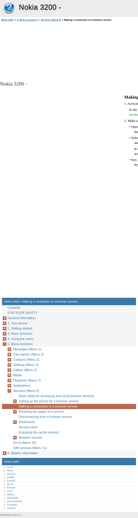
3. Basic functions (20, 333)
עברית (10, 491)
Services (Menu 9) (51, 20)
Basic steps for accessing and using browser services (56, 396)
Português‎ (12, 504)
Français (11, 487)
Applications (21, 385)
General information (22, 318)
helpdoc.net (16, 515)
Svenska (11, 508)
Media (17, 375)
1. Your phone (17, 323)
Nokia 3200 (9, 8)
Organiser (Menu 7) (27, 380)
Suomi (10, 484)
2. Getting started (20, 328)
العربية (10, 467)
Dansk (10, 470)
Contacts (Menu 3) (26, 359)
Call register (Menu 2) (28, 354)
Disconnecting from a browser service (45, 416)
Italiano (10, 494)
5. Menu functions (27, 20)
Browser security (30, 437)
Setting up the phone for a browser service (49, 401)
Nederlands (12, 498)
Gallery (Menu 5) (25, 370)
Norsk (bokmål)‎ (14, 501)
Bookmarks (27, 422)
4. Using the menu (20, 339)
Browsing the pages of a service (41, 411)
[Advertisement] (35, 51)
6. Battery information (23, 453)
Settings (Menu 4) (25, 365)
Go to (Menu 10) (24, 442)
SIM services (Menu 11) (30, 448)
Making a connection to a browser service (48, 406)
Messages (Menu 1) (27, 349)
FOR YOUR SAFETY (23, 313)
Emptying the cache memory (39, 432)
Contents (14, 307)
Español (11, 480)
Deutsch (11, 474)
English (10, 477)
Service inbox (28, 427)
